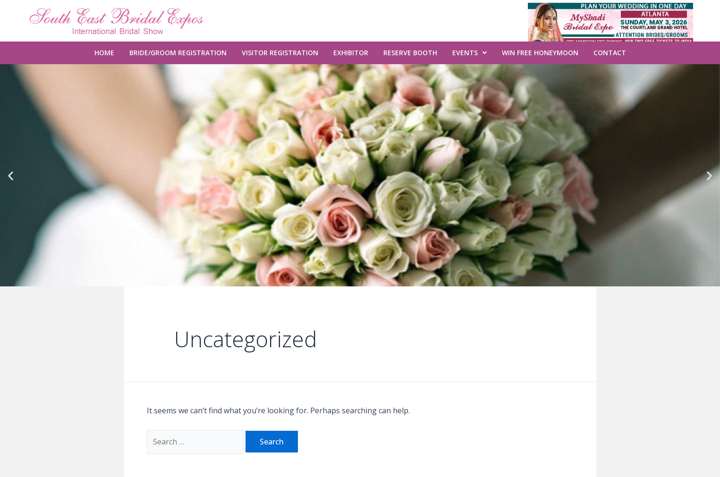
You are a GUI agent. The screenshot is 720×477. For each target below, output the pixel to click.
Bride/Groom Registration (178, 52)
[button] (11, 175)
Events (469, 52)
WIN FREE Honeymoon (540, 52)
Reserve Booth (410, 52)
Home (104, 52)
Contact (609, 52)
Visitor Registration (280, 52)
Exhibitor (350, 52)
